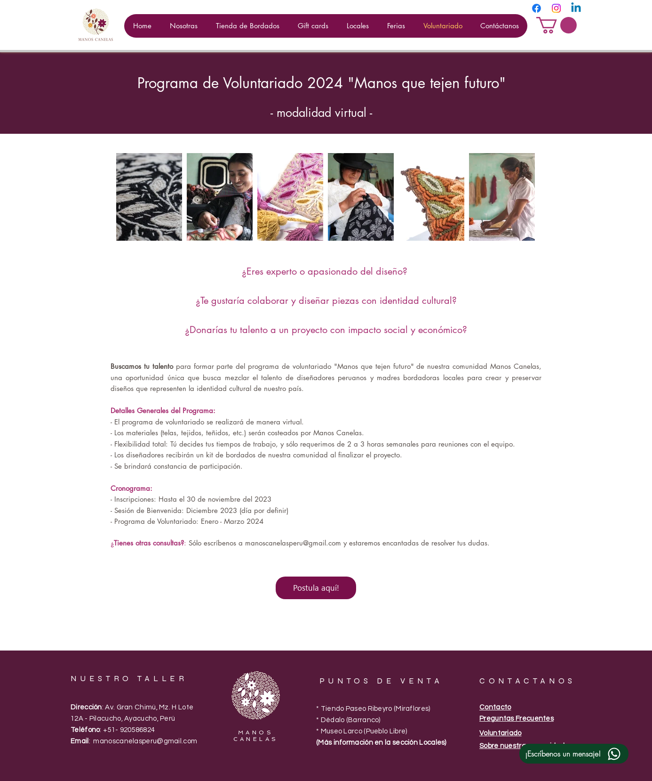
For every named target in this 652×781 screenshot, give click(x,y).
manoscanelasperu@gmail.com (293, 542)
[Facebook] (536, 8)
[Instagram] (556, 8)
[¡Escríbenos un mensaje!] (573, 754)
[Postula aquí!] (316, 588)
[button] (556, 25)
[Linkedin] (576, 8)
